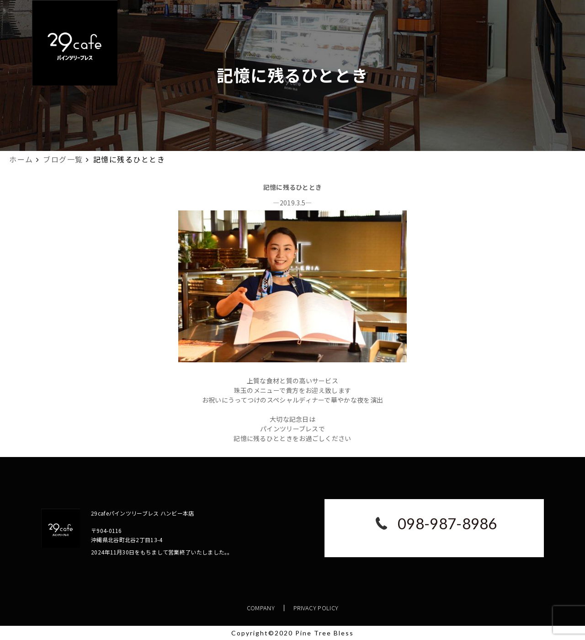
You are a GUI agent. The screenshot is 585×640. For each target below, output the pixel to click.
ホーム (21, 159)
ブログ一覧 (63, 159)
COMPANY (261, 607)
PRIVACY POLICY (315, 607)
